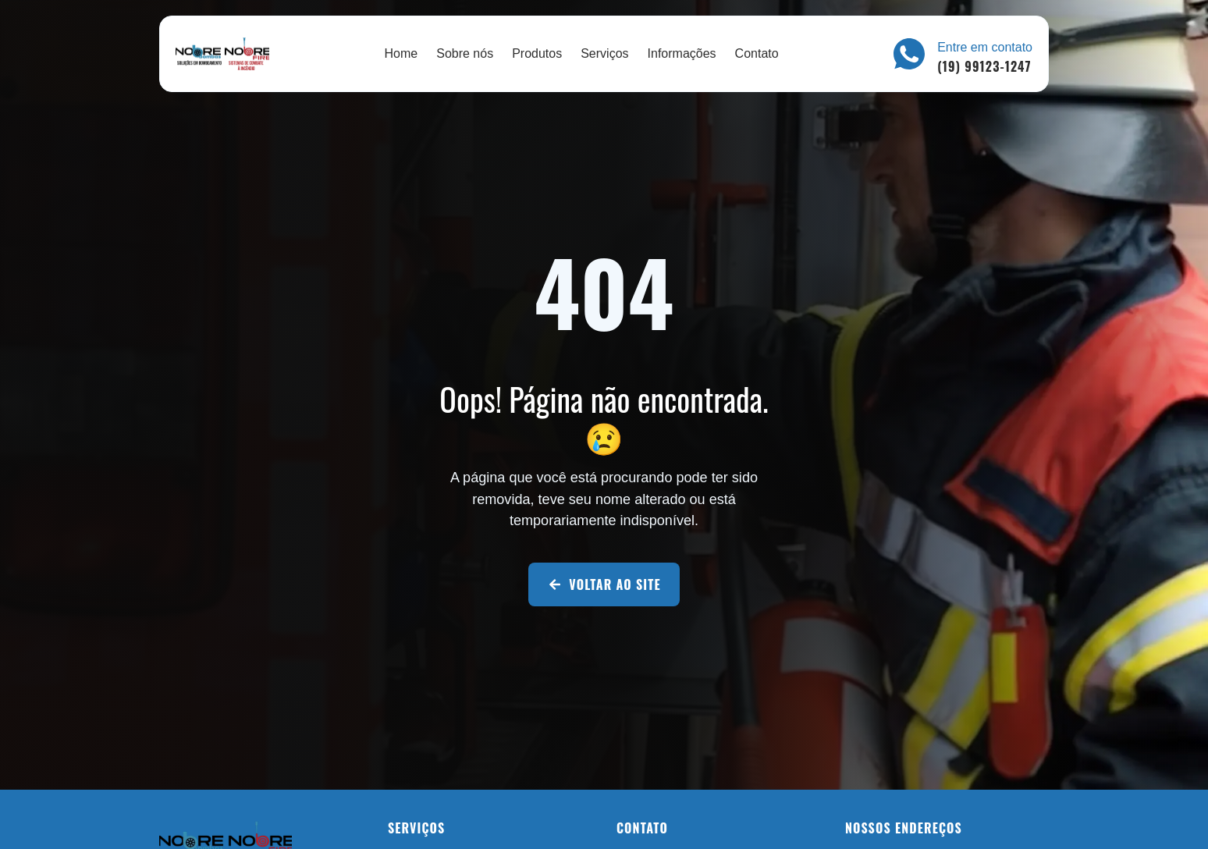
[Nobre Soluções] (222, 54)
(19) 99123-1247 (984, 66)
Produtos (537, 53)
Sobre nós (464, 53)
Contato (757, 53)
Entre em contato (984, 47)
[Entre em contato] (909, 53)
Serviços (604, 53)
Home (401, 53)
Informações (682, 53)
